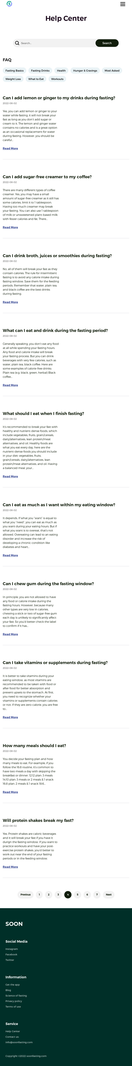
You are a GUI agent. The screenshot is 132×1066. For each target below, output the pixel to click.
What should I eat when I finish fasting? (43, 413)
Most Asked (112, 70)
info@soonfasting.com (19, 1042)
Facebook (11, 954)
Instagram (12, 948)
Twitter (10, 959)
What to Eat (36, 78)
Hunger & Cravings (85, 70)
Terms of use (13, 1006)
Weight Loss (13, 78)
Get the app (13, 984)
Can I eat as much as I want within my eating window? (59, 504)
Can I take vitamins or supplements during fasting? (55, 662)
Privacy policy (14, 1001)
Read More (10, 148)
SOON (14, 924)
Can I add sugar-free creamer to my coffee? (47, 176)
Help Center (13, 1031)
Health (61, 70)
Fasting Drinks (40, 70)
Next (109, 894)
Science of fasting (16, 995)
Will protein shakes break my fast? (38, 820)
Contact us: (12, 1036)
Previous (25, 894)
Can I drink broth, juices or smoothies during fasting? (57, 255)
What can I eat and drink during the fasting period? (55, 330)
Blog (8, 990)
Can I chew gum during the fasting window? (48, 583)
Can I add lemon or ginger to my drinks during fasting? (59, 97)
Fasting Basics (15, 70)
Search (107, 43)
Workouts (57, 78)
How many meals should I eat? (34, 745)
